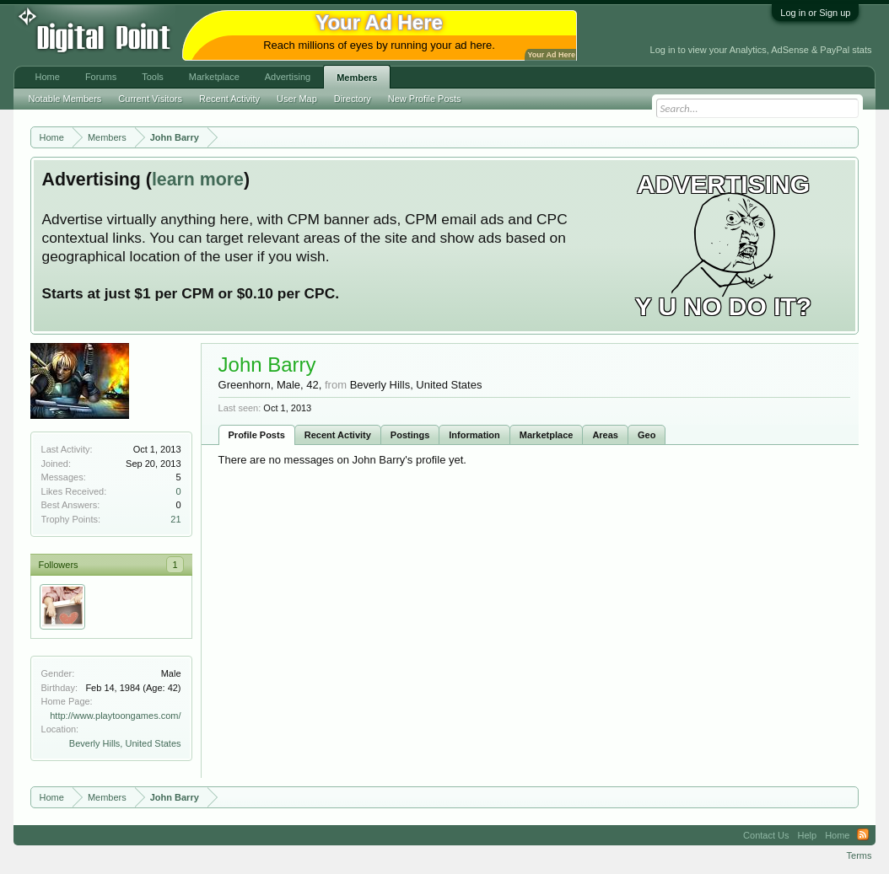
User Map (297, 99)
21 (175, 519)
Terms (859, 855)
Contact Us (766, 835)
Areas (605, 435)
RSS (863, 835)
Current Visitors (150, 99)
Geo (646, 435)
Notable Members (65, 99)
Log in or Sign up (815, 13)
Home (47, 77)
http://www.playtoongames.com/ (115, 715)
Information (474, 435)
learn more (198, 179)
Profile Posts (257, 435)
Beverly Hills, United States (125, 743)
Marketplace (547, 435)
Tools (153, 77)
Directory (352, 99)
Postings (410, 435)
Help (807, 835)
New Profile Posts (424, 99)
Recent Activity (337, 435)
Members (357, 77)
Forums (100, 77)
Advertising (287, 77)
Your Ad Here (551, 55)
